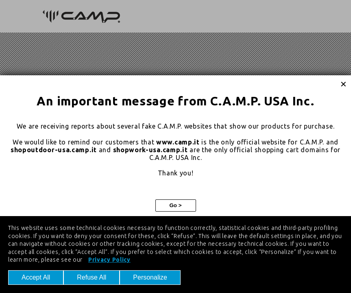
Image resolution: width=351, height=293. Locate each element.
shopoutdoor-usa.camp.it (54, 149)
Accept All (36, 277)
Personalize (150, 277)
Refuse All (91, 277)
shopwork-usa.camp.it (150, 149)
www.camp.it (178, 142)
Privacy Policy (109, 259)
